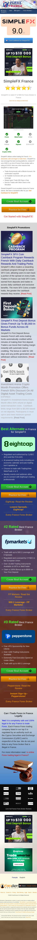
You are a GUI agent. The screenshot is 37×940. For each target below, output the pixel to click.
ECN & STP (30, 144)
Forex (7, 137)
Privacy (14, 892)
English (17, 10)
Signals (18, 144)
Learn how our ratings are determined (18, 100)
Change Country (31, 886)
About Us (2, 892)
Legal (25, 892)
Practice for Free (17, 209)
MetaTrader (18, 137)
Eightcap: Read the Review (19, 510)
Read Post (28, 917)
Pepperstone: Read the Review (19, 695)
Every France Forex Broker (19, 523)
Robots (6, 144)
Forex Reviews (27, 10)
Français (15, 877)
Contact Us (8, 892)
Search (30, 892)
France (4, 10)
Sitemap (34, 892)
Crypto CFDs (6, 152)
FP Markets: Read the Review (19, 604)
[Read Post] (26, 293)
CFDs (30, 137)
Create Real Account (17, 201)
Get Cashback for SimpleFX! (19, 40)
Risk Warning (20, 892)
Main (10, 10)
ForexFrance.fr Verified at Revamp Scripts (24, 912)
